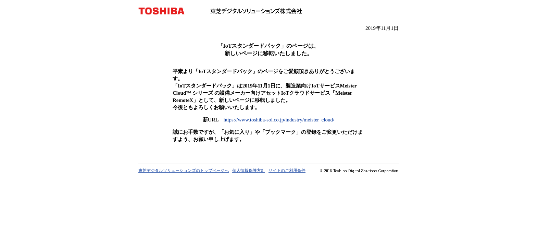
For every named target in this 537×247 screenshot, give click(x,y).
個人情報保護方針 (248, 170)
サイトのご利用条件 (286, 170)
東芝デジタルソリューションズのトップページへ (183, 170)
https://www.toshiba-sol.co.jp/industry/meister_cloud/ (279, 119)
